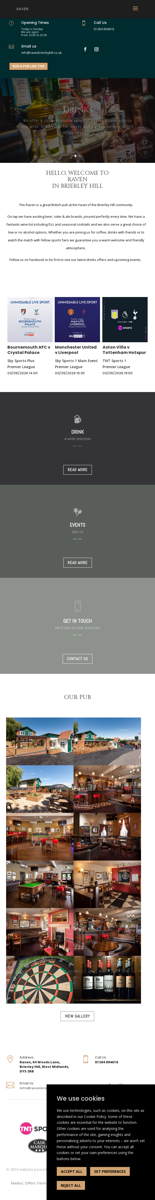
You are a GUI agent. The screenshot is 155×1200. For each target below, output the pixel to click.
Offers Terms (36, 1183)
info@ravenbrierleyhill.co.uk (45, 1088)
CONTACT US (77, 658)
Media (16, 1183)
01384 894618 (104, 29)
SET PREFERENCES (110, 1171)
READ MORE (78, 469)
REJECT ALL (71, 1185)
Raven (22, 8)
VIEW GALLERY (77, 1016)
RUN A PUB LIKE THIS (28, 66)
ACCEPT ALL (71, 1171)
